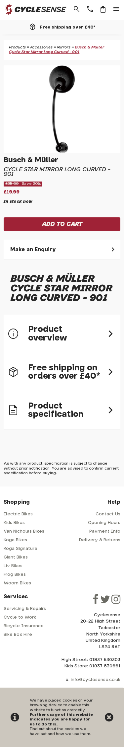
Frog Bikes (15, 574)
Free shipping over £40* (67, 27)
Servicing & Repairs (25, 609)
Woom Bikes (17, 583)
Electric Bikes (18, 514)
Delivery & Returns (99, 540)
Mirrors (63, 47)
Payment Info (104, 531)
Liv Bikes (13, 566)
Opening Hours (104, 523)
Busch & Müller (31, 160)
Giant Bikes (16, 557)
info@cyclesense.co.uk (95, 680)
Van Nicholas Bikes (24, 531)
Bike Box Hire (18, 635)
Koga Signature (20, 549)
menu (116, 9)
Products (17, 47)
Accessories (41, 47)
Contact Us (108, 514)
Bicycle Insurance (24, 626)
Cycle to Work (20, 617)
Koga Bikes (15, 540)
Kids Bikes (14, 523)
